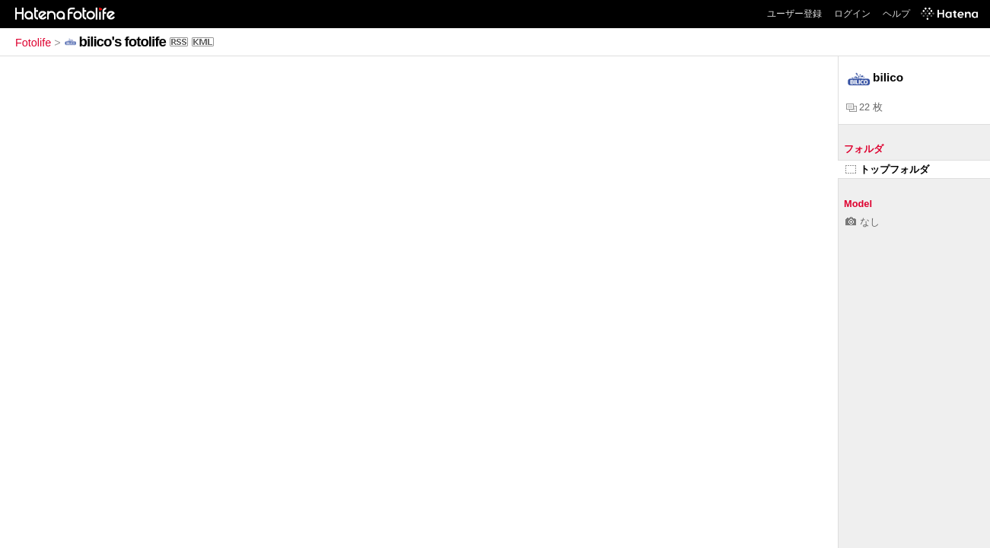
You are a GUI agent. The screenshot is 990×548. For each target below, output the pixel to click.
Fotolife (33, 43)
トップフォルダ (887, 169)
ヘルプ (896, 13)
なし (862, 222)
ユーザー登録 (794, 13)
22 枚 (864, 107)
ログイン (852, 13)
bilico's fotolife (122, 41)
